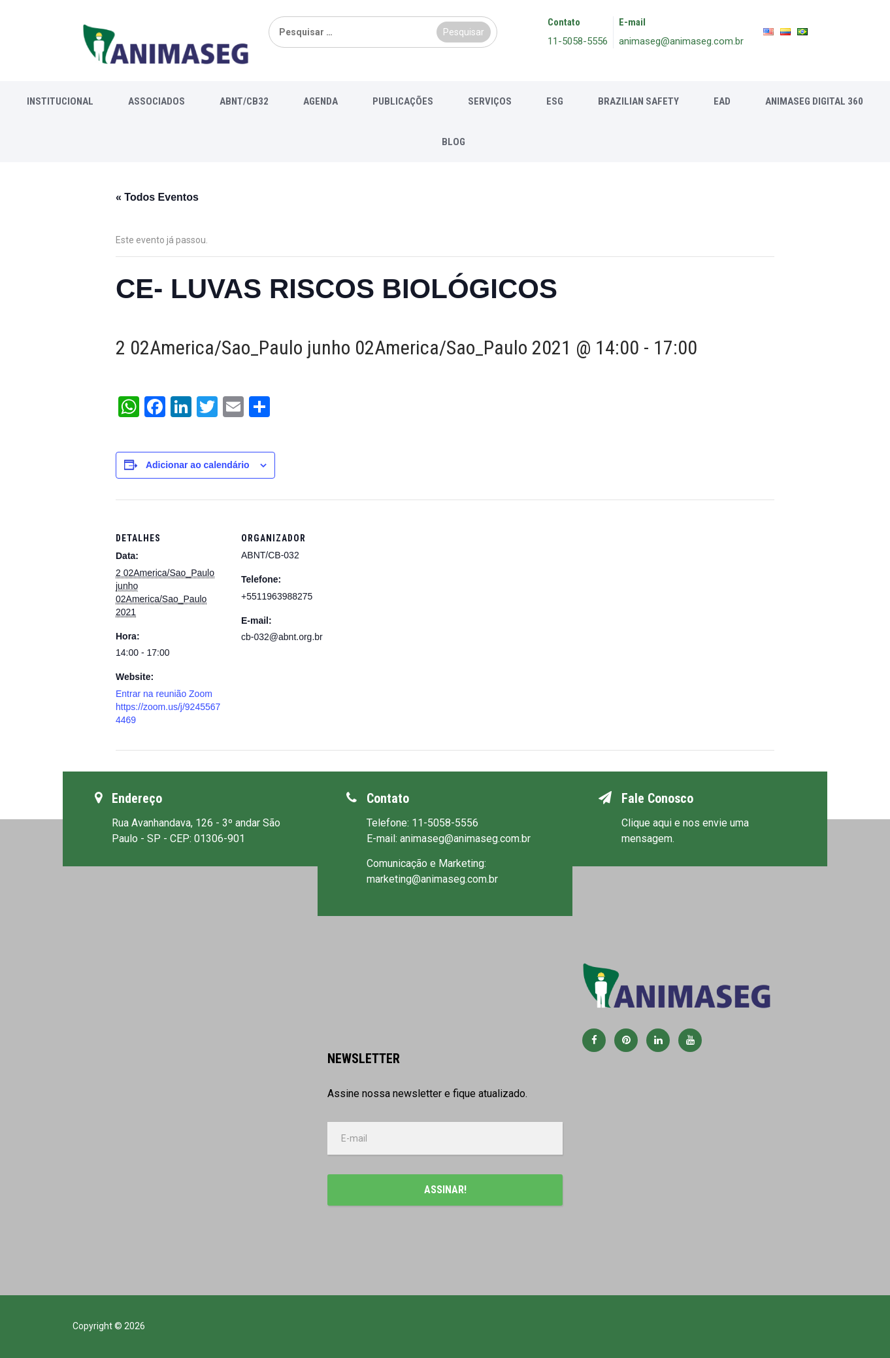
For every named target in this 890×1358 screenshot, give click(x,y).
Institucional (60, 101)
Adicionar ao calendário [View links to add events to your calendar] (198, 465)
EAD (722, 101)
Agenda (320, 101)
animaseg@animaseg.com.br (681, 41)
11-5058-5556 (578, 41)
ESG (554, 101)
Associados (156, 101)
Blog (453, 142)
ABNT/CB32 (244, 101)
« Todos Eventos (157, 197)
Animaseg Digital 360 (814, 101)
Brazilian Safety (638, 101)
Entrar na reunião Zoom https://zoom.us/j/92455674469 (168, 706)
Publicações (402, 101)
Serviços (490, 101)
